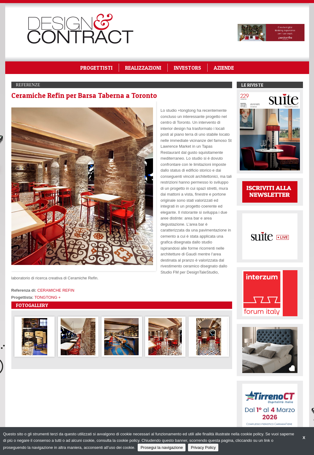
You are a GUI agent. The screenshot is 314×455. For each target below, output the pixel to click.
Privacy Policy (203, 447)
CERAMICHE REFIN (56, 290)
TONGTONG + (47, 297)
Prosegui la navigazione (161, 447)
